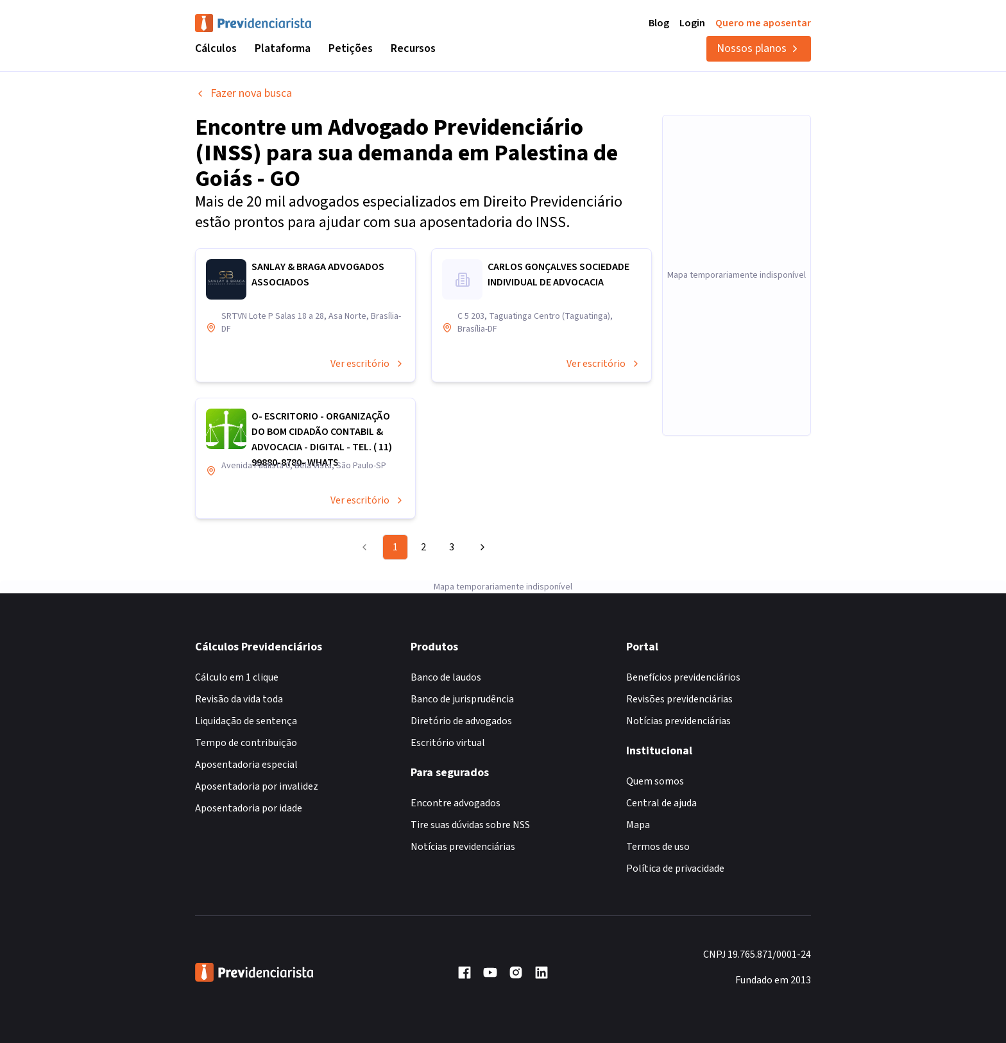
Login (692, 23)
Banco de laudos (446, 677)
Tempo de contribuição (246, 743)
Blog (659, 23)
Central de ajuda (661, 803)
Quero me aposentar (763, 23)
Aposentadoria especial (246, 764)
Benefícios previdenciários (683, 677)
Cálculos (216, 48)
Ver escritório (367, 364)
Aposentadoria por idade (248, 808)
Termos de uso (658, 846)
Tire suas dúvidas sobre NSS (470, 825)
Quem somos (655, 781)
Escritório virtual (448, 743)
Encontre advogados (455, 803)
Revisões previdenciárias (679, 699)
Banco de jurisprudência (462, 699)
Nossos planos (759, 48)
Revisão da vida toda (239, 699)
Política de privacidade (675, 868)
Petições (350, 48)
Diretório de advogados (461, 721)
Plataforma (283, 48)
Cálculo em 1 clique (236, 677)
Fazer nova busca (243, 93)
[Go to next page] (480, 547)
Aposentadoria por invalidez (256, 786)
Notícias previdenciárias (463, 846)
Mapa (638, 825)
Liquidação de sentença (246, 721)
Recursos (413, 48)
